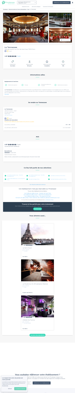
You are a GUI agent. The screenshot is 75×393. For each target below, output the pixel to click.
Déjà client (28, 382)
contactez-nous (49, 200)
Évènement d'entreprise (48, 6)
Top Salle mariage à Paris (34, 179)
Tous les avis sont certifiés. (12, 146)
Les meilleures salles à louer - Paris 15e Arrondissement (37, 194)
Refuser (10, 388)
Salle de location (9, 110)
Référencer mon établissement (61, 2)
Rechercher (37, 209)
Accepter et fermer (20, 388)
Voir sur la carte (8, 115)
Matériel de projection (12, 85)
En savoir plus (5, 385)
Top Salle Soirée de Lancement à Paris (58, 179)
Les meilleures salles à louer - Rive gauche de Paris (37, 196)
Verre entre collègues (36, 6)
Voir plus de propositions (38, 335)
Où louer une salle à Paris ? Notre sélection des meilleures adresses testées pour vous (37, 197)
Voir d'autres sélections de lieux (37, 184)
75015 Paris (7, 113)
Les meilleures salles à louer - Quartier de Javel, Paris (37, 193)
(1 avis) (19, 56)
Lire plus (7, 94)
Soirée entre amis (25, 6)
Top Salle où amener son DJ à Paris (58, 175)
